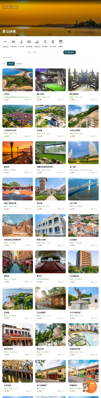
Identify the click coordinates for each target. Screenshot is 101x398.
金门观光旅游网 (50, 3)
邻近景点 (20, 63)
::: (0, 1)
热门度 (11, 63)
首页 (4, 7)
